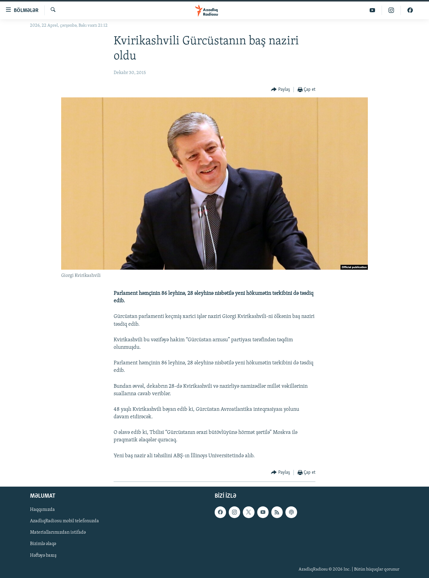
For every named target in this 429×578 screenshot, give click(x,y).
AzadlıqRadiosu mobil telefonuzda (64, 521)
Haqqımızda (42, 509)
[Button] (280, 90)
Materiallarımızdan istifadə (58, 532)
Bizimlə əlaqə (43, 543)
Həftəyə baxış (43, 555)
